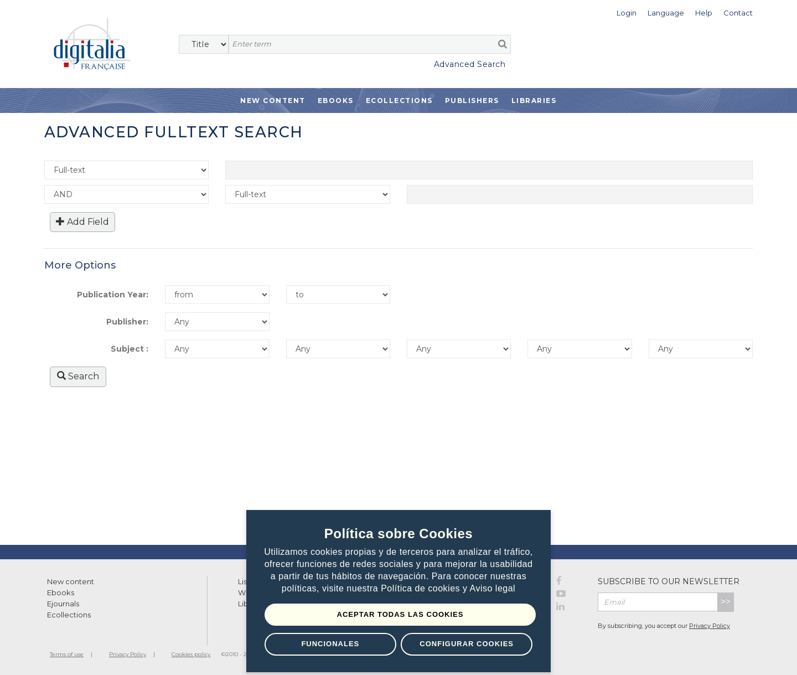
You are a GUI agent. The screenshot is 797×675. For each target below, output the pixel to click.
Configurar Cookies (467, 644)
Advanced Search (470, 64)
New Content (273, 100)
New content (70, 581)
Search (78, 376)
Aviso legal (493, 589)
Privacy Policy (709, 626)
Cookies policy (191, 654)
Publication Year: (112, 295)
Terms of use (67, 654)
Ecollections (399, 100)
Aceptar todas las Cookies (400, 614)
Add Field (82, 222)
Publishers (472, 100)
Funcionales (330, 644)
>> (726, 601)
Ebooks (336, 100)
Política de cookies (422, 589)
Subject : (129, 349)
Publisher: (127, 322)
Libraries (534, 100)
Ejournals (63, 603)
